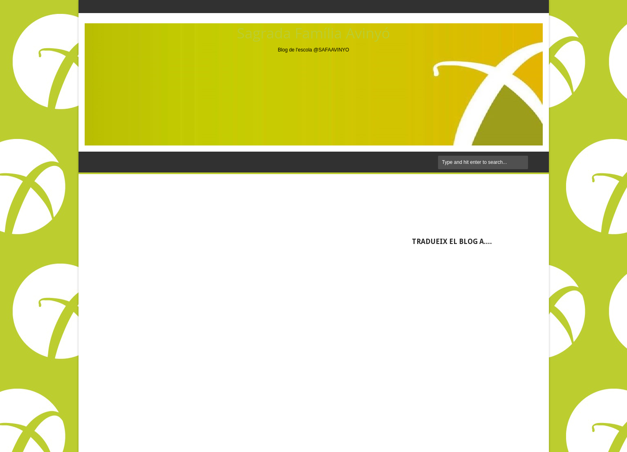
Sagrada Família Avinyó (313, 33)
